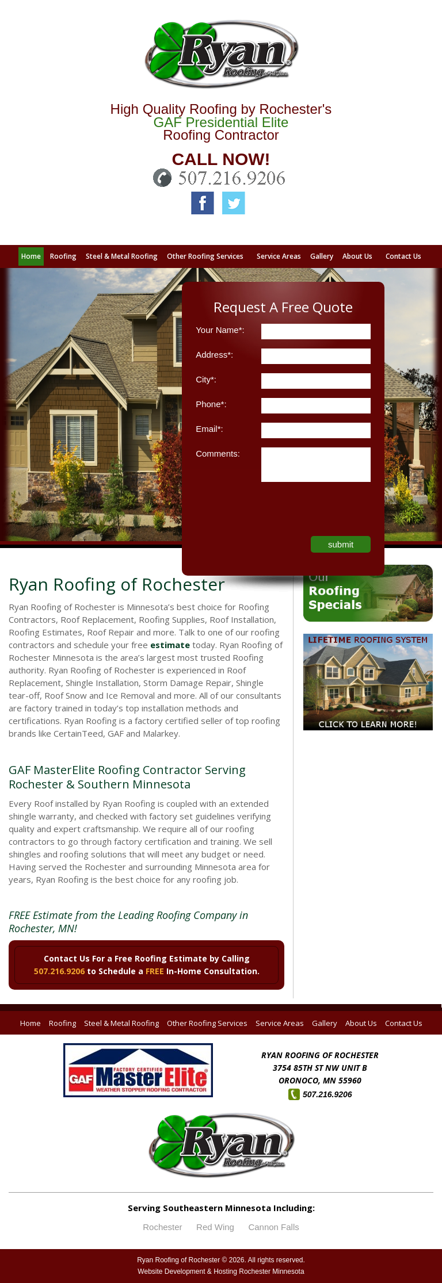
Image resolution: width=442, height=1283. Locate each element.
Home (30, 1023)
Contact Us (403, 1023)
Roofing (62, 1023)
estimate (170, 644)
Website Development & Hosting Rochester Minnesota (221, 1271)
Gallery (324, 1023)
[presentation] (283, 513)
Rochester (162, 1227)
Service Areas (280, 1023)
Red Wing (215, 1227)
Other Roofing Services (207, 1023)
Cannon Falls (273, 1227)
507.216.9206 (59, 971)
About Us (361, 1023)
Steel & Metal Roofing (121, 1023)
